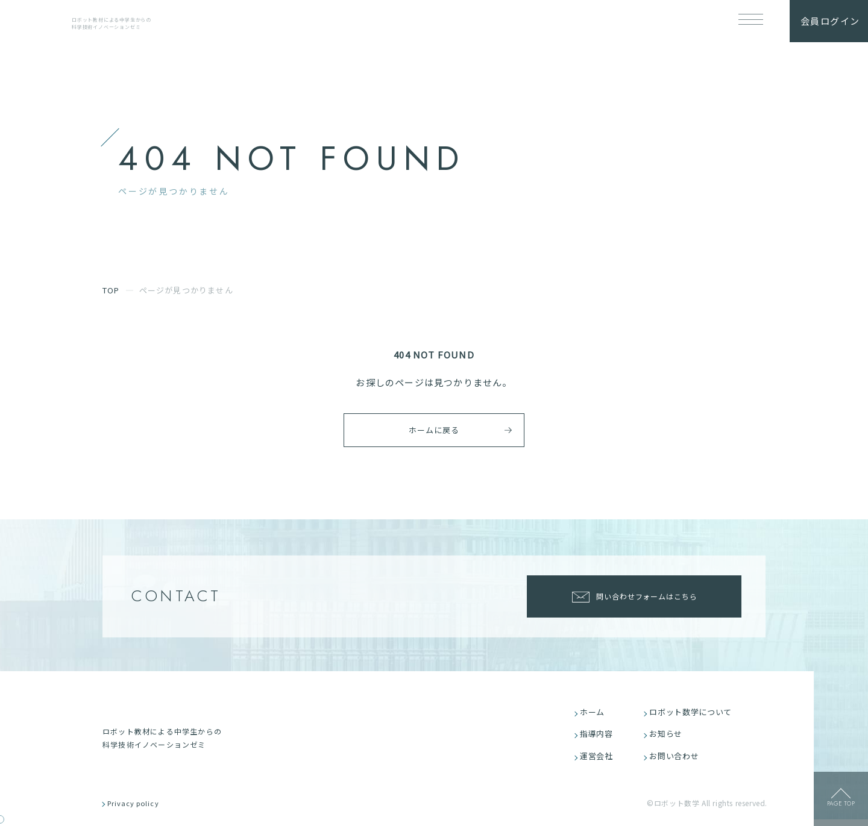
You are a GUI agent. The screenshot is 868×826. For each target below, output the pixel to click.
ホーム (595, 713)
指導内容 (599, 736)
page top (841, 807)
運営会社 (599, 760)
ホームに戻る (427, 429)
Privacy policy (140, 809)
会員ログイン (830, 20)
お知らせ (669, 736)
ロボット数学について (695, 713)
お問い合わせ (677, 760)
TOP (111, 290)
